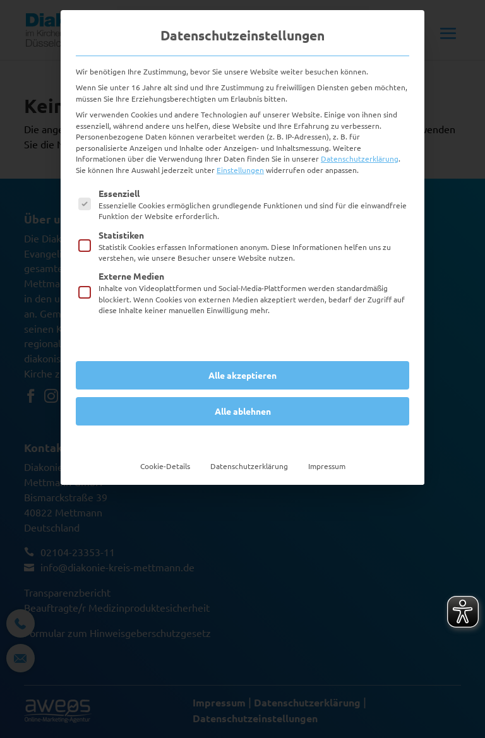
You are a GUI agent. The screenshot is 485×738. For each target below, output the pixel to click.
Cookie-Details (165, 466)
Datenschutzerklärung (359, 158)
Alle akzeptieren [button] (242, 375)
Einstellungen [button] (240, 170)
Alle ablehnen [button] (243, 411)
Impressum (326, 466)
